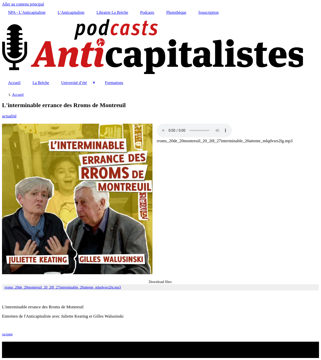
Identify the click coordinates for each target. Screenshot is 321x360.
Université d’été (75, 85)
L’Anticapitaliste (71, 12)
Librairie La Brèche (112, 12)
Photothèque (176, 12)
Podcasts (147, 12)
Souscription (208, 12)
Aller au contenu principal (23, 4)
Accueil (14, 83)
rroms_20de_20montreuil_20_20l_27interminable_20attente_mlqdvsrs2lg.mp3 (225, 140)
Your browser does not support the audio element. (194, 130)
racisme (7, 334)
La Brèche (41, 83)
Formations (114, 83)
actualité (9, 116)
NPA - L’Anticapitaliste (27, 12)
